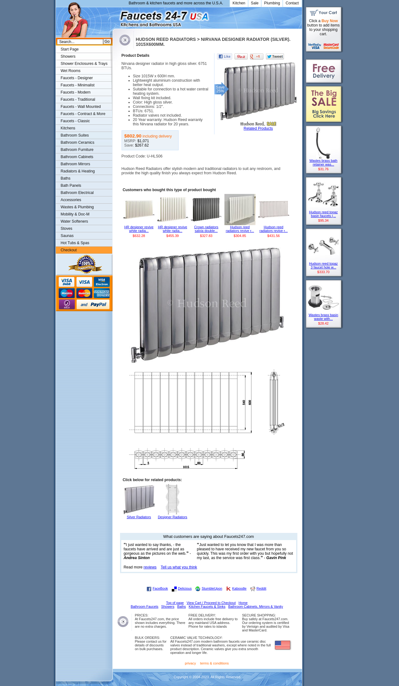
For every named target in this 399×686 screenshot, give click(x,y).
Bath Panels (71, 185)
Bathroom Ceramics (77, 142)
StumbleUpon (212, 588)
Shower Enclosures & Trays (84, 63)
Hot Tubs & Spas (75, 243)
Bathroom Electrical (77, 193)
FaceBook (160, 588)
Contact (292, 3)
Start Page (70, 49)
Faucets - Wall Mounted (81, 106)
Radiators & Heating (78, 171)
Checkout (69, 250)
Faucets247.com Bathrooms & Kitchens (115, 17)
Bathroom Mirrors (75, 164)
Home (243, 603)
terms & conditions (214, 663)
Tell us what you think (179, 567)
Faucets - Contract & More (83, 114)
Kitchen (239, 3)
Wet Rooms (71, 71)
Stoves (66, 228)
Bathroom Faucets (144, 606)
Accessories (71, 200)
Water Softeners (74, 221)
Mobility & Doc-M (75, 214)
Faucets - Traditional (78, 99)
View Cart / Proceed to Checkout (211, 603)
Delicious (185, 588)
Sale (255, 3)
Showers (68, 56)
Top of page (175, 603)
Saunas (67, 236)
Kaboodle (239, 588)
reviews (150, 567)
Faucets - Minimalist (78, 85)
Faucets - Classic (75, 121)
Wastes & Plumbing (77, 207)
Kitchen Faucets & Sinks (207, 606)
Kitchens (68, 128)
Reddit (261, 588)
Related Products (258, 128)
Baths (65, 178)
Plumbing (272, 3)
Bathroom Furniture (77, 149)
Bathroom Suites (75, 135)
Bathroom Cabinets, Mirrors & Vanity (255, 606)
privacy (190, 663)
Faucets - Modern (76, 92)
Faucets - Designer (77, 78)
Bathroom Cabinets (77, 157)
